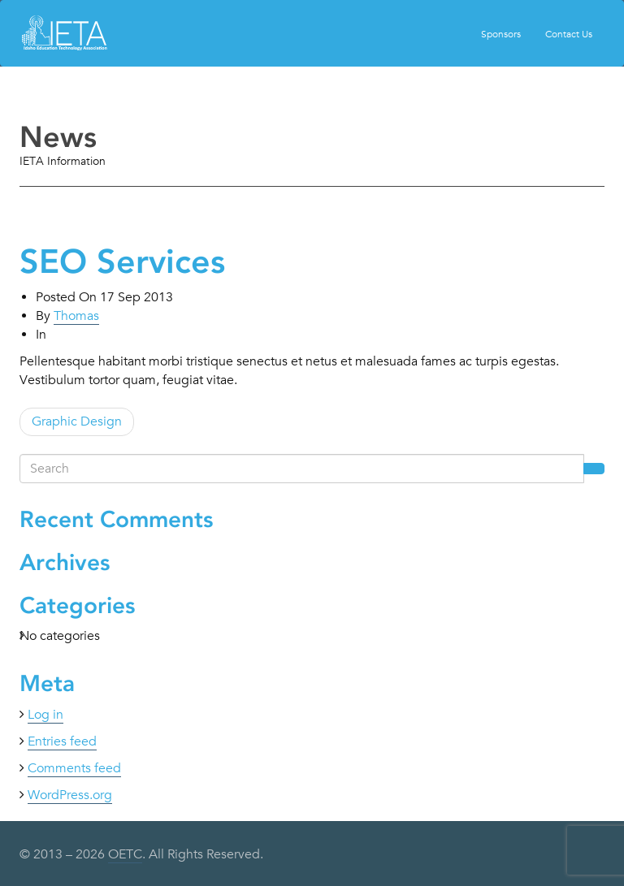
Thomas (76, 316)
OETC (125, 854)
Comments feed (74, 768)
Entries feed (62, 741)
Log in (45, 715)
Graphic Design (77, 421)
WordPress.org (70, 795)
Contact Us (568, 33)
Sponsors (501, 33)
